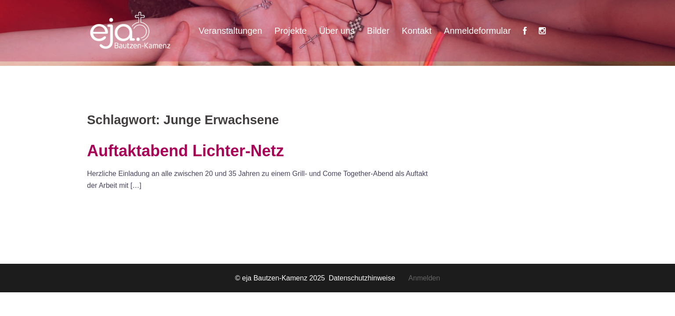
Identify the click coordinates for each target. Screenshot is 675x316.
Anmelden (424, 278)
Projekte (291, 31)
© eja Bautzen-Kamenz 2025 (281, 278)
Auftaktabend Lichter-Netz (185, 151)
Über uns (337, 31)
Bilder (378, 31)
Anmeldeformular (477, 31)
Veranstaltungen (230, 31)
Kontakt (417, 31)
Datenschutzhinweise (368, 278)
